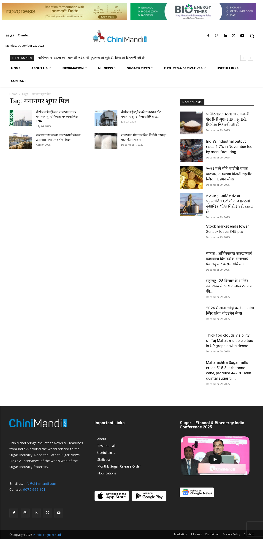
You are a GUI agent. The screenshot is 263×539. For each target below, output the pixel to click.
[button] (252, 35)
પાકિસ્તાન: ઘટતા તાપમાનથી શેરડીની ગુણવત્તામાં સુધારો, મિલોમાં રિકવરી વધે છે (91, 58)
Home (13, 94)
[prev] (243, 58)
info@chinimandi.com (40, 483)
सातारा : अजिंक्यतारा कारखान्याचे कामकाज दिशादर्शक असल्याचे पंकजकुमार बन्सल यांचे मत (229, 258)
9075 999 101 (34, 489)
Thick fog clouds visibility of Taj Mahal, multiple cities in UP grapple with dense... (229, 340)
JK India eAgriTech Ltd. (47, 535)
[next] (250, 58)
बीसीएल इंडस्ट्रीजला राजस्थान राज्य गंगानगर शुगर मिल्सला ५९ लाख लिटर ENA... (57, 116)
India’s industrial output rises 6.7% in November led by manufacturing (229, 146)
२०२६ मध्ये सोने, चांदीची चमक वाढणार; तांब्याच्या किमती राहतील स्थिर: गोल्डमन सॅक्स (229, 173)
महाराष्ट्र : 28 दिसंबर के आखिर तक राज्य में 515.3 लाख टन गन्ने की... (229, 286)
